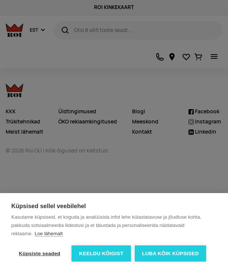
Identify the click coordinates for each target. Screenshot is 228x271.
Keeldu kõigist (101, 253)
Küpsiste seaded (39, 253)
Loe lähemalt (48, 233)
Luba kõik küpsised (170, 253)
